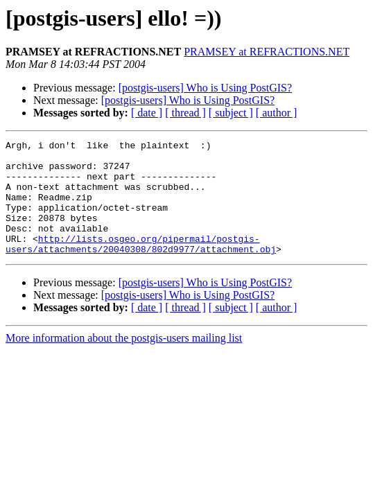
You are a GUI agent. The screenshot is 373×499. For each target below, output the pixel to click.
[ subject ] (231, 113)
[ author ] (276, 113)
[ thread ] (185, 113)
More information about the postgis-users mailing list (124, 361)
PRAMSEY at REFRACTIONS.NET (266, 52)
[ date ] (146, 113)
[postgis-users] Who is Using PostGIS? (205, 88)
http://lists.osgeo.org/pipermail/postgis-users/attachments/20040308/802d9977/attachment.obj (141, 265)
